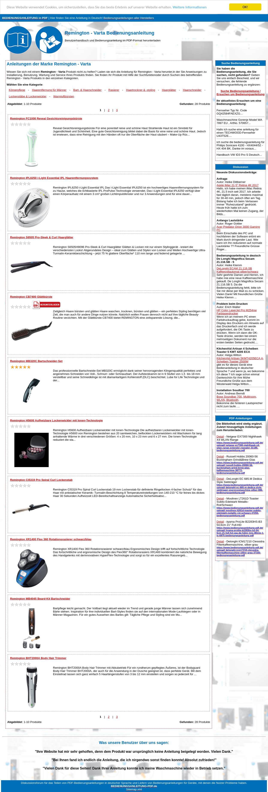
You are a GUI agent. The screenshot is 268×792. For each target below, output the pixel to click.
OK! (245, 7)
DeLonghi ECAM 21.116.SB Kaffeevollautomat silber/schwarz (237, 270)
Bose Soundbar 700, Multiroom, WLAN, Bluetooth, (237, 398)
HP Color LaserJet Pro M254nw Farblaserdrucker (237, 312)
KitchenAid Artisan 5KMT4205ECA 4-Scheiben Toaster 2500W (240, 360)
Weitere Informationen (190, 7)
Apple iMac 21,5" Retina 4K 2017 (238, 185)
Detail (220, 436)
